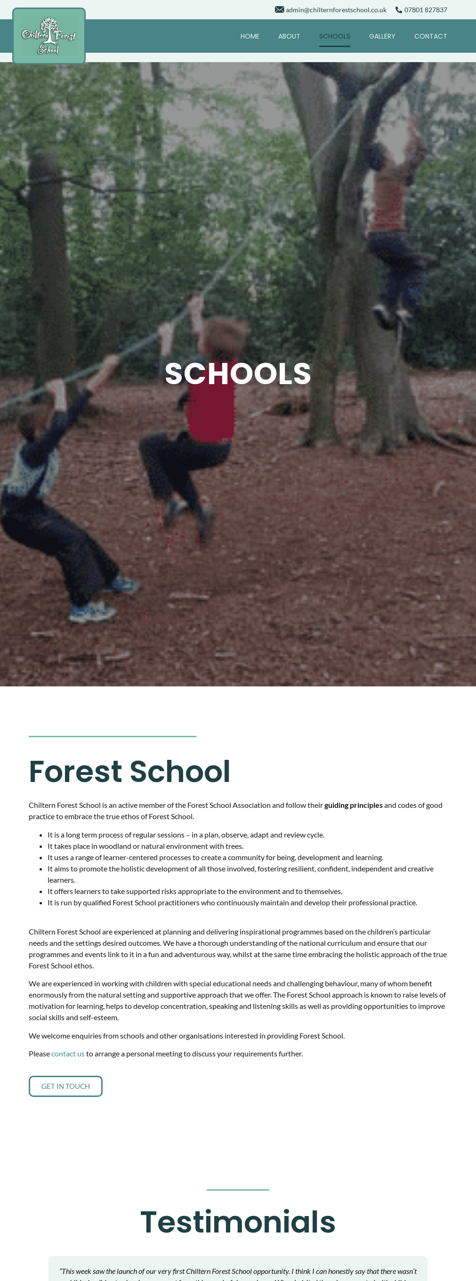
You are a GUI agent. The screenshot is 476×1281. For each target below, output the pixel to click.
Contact (430, 36)
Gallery (382, 36)
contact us (68, 1053)
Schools (334, 36)
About (289, 36)
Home (250, 36)
